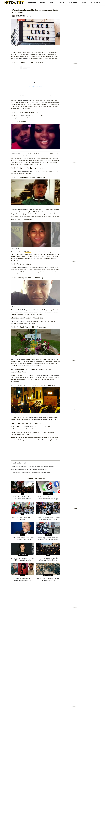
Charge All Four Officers (17, 321)
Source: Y (13, 306)
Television (42, 2)
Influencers (62, 2)
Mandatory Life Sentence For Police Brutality (30, 417)
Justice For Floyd (25, 115)
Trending (52, 2)
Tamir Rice (28, 252)
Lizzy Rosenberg (21, 15)
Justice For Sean (22, 267)
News (16, 6)
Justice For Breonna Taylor (25, 171)
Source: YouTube (15, 205)
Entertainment (32, 2)
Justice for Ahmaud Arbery (25, 209)
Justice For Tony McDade (25, 310)
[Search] (91, 2)
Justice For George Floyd (24, 100)
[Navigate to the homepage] (14, 2)
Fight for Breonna (15, 153)
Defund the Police (29, 426)
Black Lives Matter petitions (19, 58)
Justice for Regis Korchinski (18, 359)
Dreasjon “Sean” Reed (45, 267)
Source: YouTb (14, 355)
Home (12, 6)
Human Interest (73, 2)
